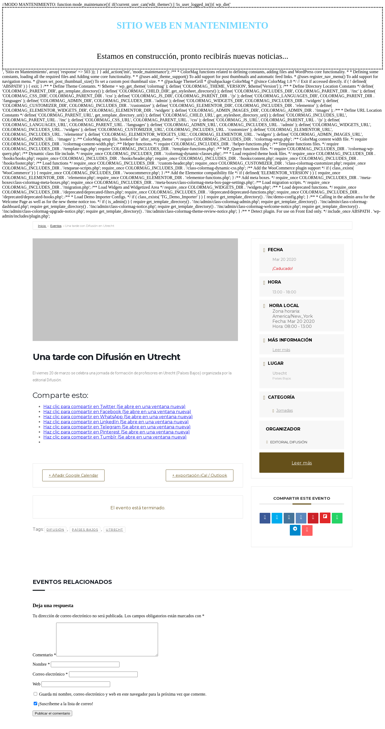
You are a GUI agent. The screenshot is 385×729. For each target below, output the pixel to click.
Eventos (55, 226)
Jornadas (282, 410)
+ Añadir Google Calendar (76, 475)
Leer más (281, 349)
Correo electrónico (50, 680)
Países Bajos (85, 530)
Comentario (44, 661)
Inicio (42, 226)
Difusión (55, 530)
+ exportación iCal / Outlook (197, 475)
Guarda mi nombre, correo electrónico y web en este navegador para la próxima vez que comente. (122, 700)
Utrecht (114, 530)
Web (36, 690)
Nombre (41, 670)
